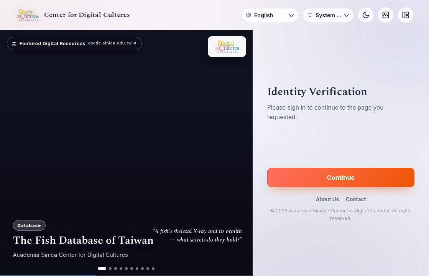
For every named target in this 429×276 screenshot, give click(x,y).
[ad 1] (102, 268)
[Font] (328, 15)
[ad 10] (153, 268)
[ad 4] (121, 268)
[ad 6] (131, 268)
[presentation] (341, 146)
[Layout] (406, 15)
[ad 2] (110, 268)
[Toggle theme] (366, 15)
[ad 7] (137, 268)
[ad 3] (115, 268)
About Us (327, 199)
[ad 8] (142, 268)
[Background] (386, 15)
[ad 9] (147, 268)
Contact (356, 199)
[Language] (270, 15)
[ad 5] (126, 268)
